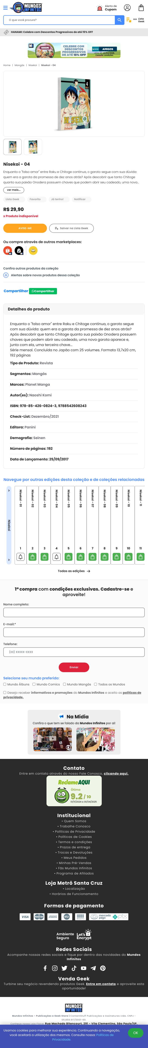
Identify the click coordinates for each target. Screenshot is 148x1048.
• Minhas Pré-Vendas (74, 863)
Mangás (19, 65)
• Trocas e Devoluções (73, 852)
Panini (30, 427)
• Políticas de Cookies (74, 837)
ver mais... (14, 190)
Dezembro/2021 (45, 416)
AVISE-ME (25, 228)
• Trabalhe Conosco (73, 826)
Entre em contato (101, 984)
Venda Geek (74, 978)
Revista (46, 363)
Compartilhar (16, 290)
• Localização (74, 888)
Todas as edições (74, 571)
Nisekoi (33, 65)
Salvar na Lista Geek (74, 228)
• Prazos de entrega (74, 847)
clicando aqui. (116, 773)
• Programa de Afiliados (74, 873)
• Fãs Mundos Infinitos (74, 868)
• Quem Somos (74, 821)
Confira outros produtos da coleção (31, 268)
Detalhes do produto (29, 309)
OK (135, 1032)
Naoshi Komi (40, 395)
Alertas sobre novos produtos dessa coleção (41, 275)
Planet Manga (37, 384)
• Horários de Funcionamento (74, 894)
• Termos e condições (74, 842)
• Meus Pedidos (73, 857)
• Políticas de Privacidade (74, 831)
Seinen (39, 437)
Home (6, 65)
